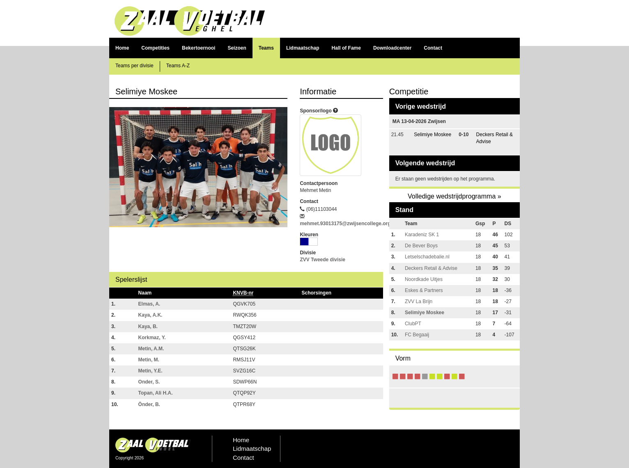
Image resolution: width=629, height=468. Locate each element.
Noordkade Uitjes (424, 279)
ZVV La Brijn (418, 301)
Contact (433, 48)
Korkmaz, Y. (152, 337)
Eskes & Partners (424, 290)
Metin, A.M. (151, 349)
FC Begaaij (417, 335)
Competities (155, 48)
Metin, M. (148, 360)
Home (122, 48)
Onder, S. (149, 382)
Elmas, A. (149, 304)
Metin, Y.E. (150, 371)
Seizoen (236, 48)
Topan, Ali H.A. (155, 393)
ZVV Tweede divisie (322, 260)
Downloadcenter (392, 48)
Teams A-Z (178, 65)
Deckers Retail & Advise (431, 268)
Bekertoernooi (198, 48)
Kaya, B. (148, 326)
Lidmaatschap (302, 48)
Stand (404, 209)
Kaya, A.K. (150, 315)
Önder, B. (149, 404)
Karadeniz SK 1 (422, 234)
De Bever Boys (421, 246)
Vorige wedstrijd (420, 106)
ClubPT (413, 323)
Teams (266, 48)
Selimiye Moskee (432, 134)
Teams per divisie (134, 65)
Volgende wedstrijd (425, 163)
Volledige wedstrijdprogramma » (454, 196)
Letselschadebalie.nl (427, 257)
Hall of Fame (346, 48)
